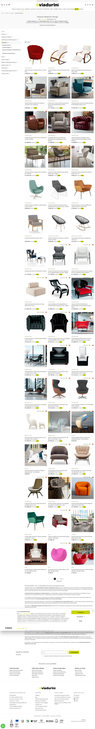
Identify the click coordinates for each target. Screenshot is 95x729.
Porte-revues (4, 68)
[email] (55, 652)
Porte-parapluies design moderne (9, 70)
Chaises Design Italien (59, 668)
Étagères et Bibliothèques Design (9, 62)
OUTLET (76, 9)
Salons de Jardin (78, 672)
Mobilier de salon (6, 65)
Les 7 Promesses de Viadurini (41, 706)
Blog (36, 697)
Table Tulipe (34, 675)
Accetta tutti (81, 710)
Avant (61, 578)
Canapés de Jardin (79, 673)
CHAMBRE (56, 9)
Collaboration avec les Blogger (41, 702)
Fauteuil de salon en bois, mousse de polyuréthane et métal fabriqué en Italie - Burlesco (57, 139)
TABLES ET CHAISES (16, 9)
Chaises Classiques (57, 670)
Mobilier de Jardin (80, 668)
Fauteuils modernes (19, 13)
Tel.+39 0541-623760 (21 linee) (15, 697)
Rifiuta (80, 719)
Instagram (76, 697)
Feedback (37, 695)
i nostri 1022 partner (25, 711)
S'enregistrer (74, 652)
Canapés (4, 34)
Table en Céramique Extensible (16, 670)
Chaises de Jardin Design (58, 675)
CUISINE (64, 9)
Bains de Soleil (78, 670)
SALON (22, 9)
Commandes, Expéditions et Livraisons (62, 697)
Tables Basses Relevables (37, 673)
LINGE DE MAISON (70, 9)
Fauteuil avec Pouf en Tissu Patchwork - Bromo (36, 271)
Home (2, 13)
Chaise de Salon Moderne (58, 673)
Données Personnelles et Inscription (61, 695)
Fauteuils (12, 13)
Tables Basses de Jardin (80, 675)
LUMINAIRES (27, 9)
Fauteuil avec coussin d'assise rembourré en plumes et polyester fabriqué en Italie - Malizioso (58, 105)
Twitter (76, 700)
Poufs (3, 57)
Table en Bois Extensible (14, 672)
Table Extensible (14, 668)
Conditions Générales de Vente (41, 699)
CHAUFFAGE (33, 9)
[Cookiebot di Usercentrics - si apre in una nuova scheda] (8, 726)
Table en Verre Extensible (14, 673)
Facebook (76, 695)
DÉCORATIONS (46, 9)
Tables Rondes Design (37, 670)
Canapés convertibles (7, 37)
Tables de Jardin (35, 677)
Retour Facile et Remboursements (61, 699)
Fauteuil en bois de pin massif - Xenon (33, 238)
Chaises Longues (5, 59)
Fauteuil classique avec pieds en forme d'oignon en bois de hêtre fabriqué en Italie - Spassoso (81, 139)
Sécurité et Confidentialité (40, 700)
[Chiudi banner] (92, 709)
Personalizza (80, 714)
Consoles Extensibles (14, 675)
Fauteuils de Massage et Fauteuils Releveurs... (11, 50)
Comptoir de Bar (5, 73)
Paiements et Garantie (59, 700)
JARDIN (51, 9)
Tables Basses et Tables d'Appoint (9, 40)
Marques (81, 9)
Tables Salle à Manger (38, 668)
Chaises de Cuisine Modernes (59, 672)
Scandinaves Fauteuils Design (9, 53)
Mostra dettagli (20, 726)
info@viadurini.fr (12, 704)
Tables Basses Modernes (37, 672)
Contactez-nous (38, 704)
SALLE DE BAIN (39, 9)
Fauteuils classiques (7, 47)
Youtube (76, 699)
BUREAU (60, 9)
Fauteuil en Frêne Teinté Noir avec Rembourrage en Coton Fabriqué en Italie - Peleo (81, 306)
